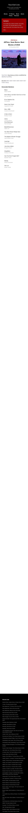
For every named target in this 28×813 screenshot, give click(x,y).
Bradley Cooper (8, 115)
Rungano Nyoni (8, 148)
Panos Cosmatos (8, 162)
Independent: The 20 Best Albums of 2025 (11, 776)
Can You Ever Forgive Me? (11, 156)
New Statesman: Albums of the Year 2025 (11, 710)
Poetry (10, 15)
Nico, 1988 (7, 109)
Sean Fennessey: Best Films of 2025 (10, 714)
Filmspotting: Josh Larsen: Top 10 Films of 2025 (12, 740)
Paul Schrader (7, 123)
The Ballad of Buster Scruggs (12, 136)
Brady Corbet (7, 167)
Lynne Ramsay (8, 133)
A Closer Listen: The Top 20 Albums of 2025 (11, 752)
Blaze (5, 90)
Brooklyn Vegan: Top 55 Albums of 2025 (10, 809)
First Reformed (8, 122)
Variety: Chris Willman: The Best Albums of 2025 (12, 756)
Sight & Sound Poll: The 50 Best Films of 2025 (13, 27)
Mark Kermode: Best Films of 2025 (9, 712)
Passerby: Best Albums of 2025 (9, 724)
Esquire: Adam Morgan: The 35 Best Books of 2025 (13, 748)
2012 (3, 82)
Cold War (6, 141)
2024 (11, 80)
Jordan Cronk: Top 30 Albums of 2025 (10, 734)
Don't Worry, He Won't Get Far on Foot (14, 94)
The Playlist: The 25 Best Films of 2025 (10, 811)
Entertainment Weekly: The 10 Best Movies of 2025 (13, 736)
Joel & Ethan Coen (8, 138)
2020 (18, 80)
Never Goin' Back (9, 104)
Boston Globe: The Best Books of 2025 (10, 780)
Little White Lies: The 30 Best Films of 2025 (11, 750)
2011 (7, 82)
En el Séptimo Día (9, 99)
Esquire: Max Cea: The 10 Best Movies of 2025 (12, 770)
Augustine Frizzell (8, 106)
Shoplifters (7, 151)
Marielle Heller (7, 157)
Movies (6, 14)
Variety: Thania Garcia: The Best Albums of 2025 (12, 760)
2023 (14, 80)
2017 (24, 80)
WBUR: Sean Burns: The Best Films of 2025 (11, 766)
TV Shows (11, 14)
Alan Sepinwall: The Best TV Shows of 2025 (11, 778)
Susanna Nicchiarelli (9, 110)
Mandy (6, 160)
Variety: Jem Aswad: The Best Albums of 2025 (12, 762)
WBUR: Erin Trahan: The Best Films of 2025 (11, 764)
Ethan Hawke (7, 91)
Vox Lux (6, 165)
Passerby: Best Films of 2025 (8, 728)
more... (4, 29)
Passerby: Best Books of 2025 (8, 726)
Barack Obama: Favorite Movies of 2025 (11, 782)
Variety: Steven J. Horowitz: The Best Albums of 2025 (13, 758)
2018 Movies (14, 40)
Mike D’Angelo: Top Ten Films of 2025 (10, 716)
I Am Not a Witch (9, 146)
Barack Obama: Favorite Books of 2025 (10, 784)
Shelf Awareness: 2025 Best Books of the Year (12, 801)
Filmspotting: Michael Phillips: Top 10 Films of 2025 (13, 738)
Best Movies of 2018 (13, 75)
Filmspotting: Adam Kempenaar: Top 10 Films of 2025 (13, 742)
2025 (7, 80)
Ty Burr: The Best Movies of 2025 (9, 704)
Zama (6, 119)
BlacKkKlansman (9, 127)
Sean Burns (4, 75)
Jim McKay (7, 101)
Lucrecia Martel (8, 120)
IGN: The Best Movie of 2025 (8, 807)
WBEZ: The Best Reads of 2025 (9, 803)
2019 (21, 80)
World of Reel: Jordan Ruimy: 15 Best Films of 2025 (13, 702)
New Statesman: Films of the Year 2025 (10, 708)
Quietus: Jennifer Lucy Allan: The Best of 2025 (12, 768)
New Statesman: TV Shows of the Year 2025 (11, 706)
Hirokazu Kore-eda (8, 152)
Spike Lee (6, 128)
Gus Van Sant (7, 96)
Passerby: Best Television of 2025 (9, 722)
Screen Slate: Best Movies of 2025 (9, 754)
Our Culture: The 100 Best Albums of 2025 (12, 25)
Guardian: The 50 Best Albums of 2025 (10, 805)
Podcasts (16, 15)
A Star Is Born (8, 114)
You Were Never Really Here (12, 131)
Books (22, 14)
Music (17, 14)
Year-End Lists (14, 5)
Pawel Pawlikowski (9, 143)
